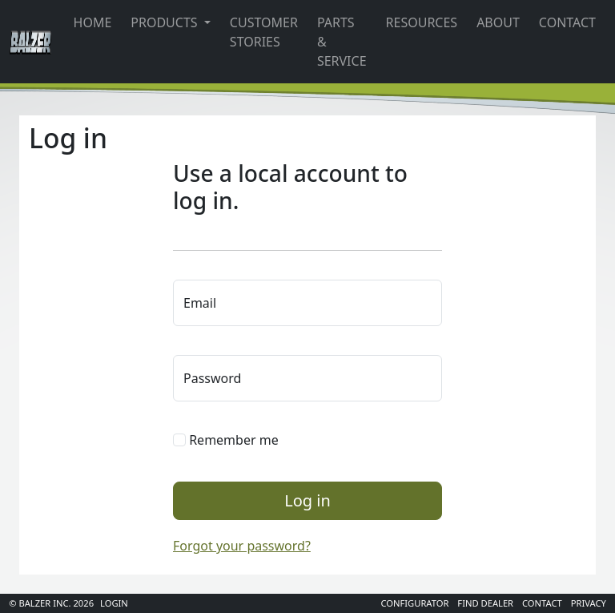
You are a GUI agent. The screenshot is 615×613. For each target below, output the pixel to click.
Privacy (588, 603)
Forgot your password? (242, 546)
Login (114, 603)
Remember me (226, 440)
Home (93, 22)
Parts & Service (342, 42)
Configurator (414, 603)
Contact (567, 22)
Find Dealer (485, 603)
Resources (422, 22)
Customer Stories (264, 32)
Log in (307, 500)
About (498, 22)
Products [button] (165, 22)
